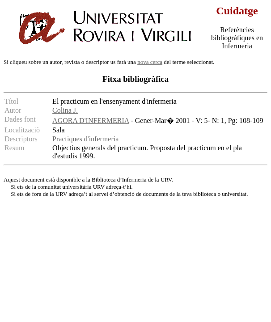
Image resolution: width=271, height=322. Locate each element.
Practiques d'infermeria (86, 139)
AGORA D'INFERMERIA (90, 120)
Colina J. (65, 110)
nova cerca (149, 62)
